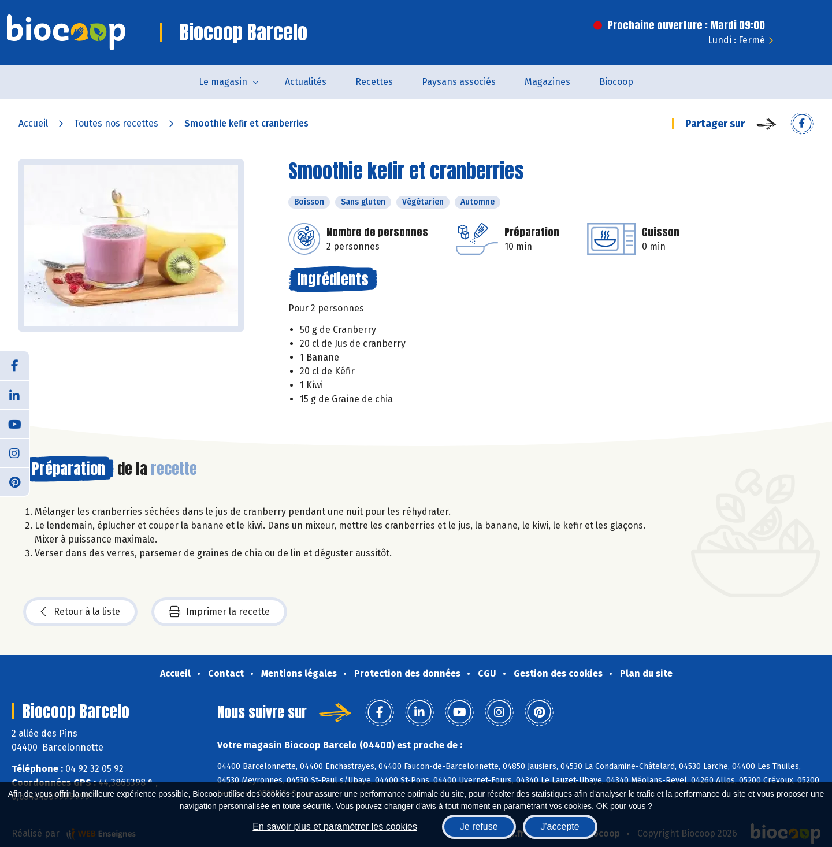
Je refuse (479, 826)
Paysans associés (459, 81)
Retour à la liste (80, 612)
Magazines (547, 81)
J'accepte (560, 826)
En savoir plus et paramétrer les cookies (334, 826)
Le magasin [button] (223, 81)
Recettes (374, 81)
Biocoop (616, 81)
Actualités (305, 81)
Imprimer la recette (219, 612)
